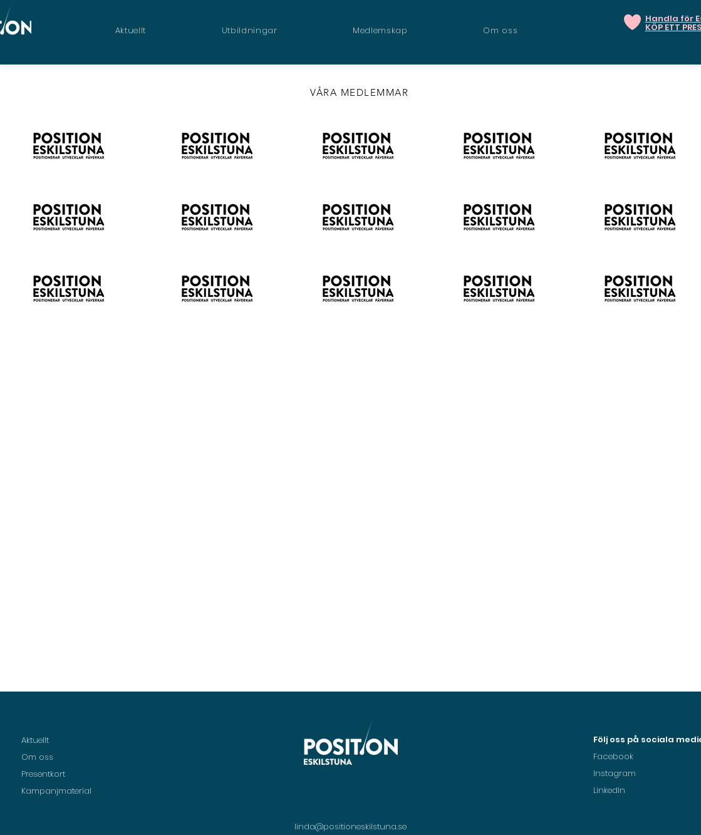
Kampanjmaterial (56, 791)
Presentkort (43, 774)
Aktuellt (35, 740)
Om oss (37, 757)
